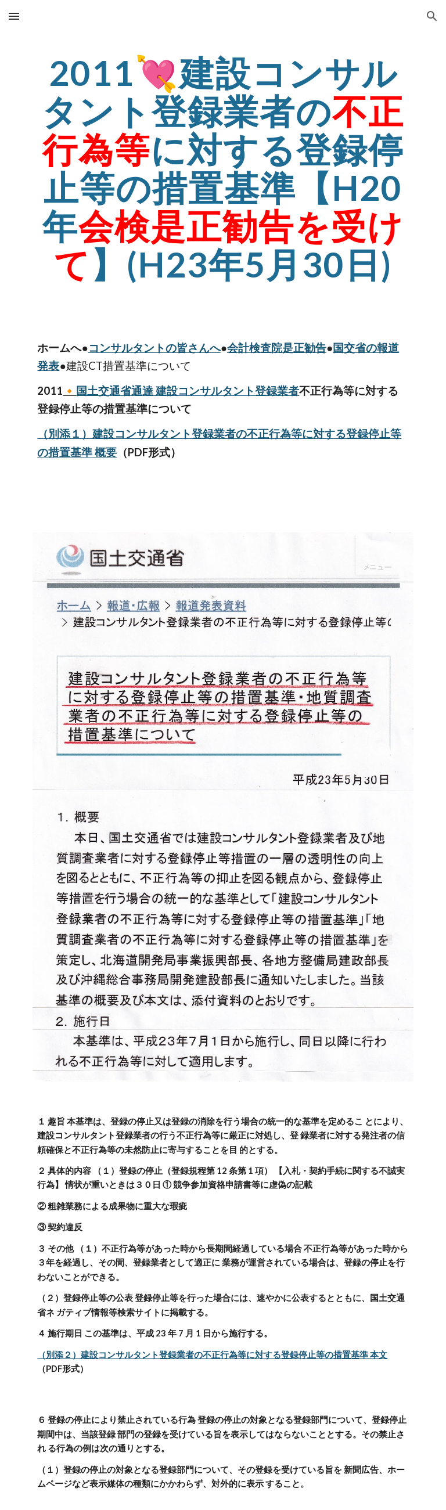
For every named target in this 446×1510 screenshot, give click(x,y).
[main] (223, 168)
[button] (14, 16)
